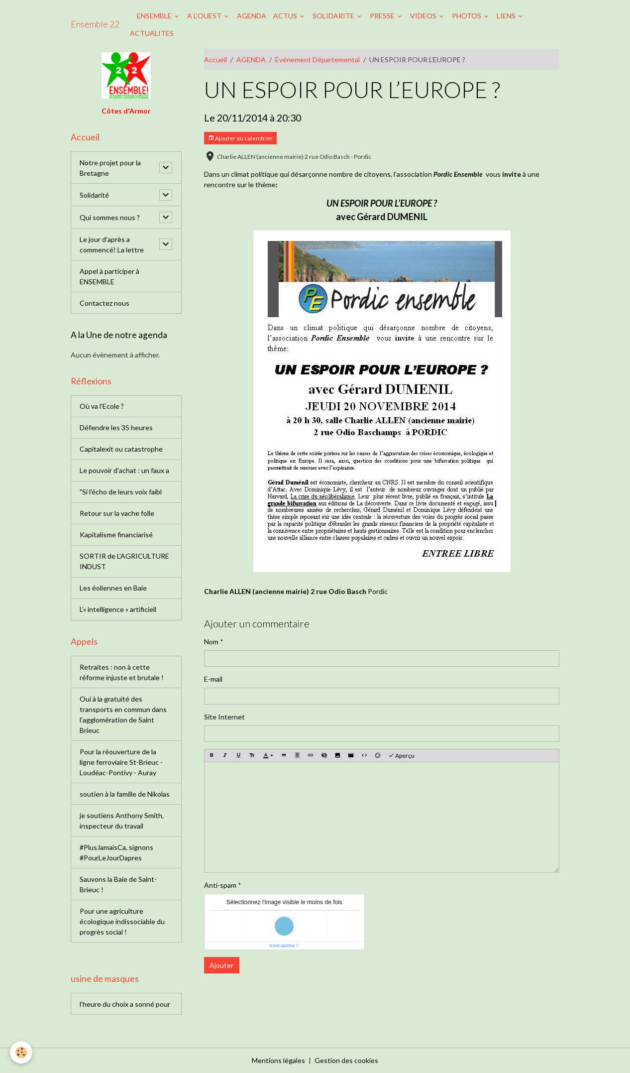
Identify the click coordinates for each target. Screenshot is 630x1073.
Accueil (215, 59)
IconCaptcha (282, 945)
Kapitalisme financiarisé (116, 534)
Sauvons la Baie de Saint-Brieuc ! (118, 884)
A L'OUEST (205, 15)
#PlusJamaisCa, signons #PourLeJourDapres (116, 852)
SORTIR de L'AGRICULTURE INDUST (124, 561)
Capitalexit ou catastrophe (121, 449)
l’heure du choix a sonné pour (125, 1004)
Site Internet (224, 717)
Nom (211, 641)
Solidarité (94, 195)
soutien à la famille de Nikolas (125, 794)
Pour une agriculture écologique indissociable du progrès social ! (122, 921)
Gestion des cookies (346, 1060)
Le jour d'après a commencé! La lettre (112, 244)
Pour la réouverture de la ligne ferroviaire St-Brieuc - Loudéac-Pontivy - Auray (121, 762)
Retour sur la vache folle (117, 513)
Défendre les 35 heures (116, 427)
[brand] (95, 24)
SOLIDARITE (334, 15)
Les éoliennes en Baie (113, 588)
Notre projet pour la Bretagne (110, 167)
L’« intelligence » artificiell (118, 609)
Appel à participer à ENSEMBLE (109, 276)
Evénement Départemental (317, 59)
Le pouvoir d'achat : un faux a (124, 470)
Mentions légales (278, 1060)
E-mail (213, 679)
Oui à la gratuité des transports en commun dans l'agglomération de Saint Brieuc (123, 714)
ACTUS (286, 15)
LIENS (507, 15)
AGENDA (251, 15)
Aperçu (401, 755)
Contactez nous (104, 303)
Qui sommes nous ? (110, 217)
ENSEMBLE (155, 15)
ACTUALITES (152, 33)
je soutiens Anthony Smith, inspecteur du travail (122, 820)
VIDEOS (424, 15)
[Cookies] (21, 1052)
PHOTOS (467, 15)
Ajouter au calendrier (240, 138)
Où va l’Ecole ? (102, 406)
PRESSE (383, 15)
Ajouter (221, 965)
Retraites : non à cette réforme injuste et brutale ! (122, 672)
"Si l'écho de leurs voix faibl (121, 491)
